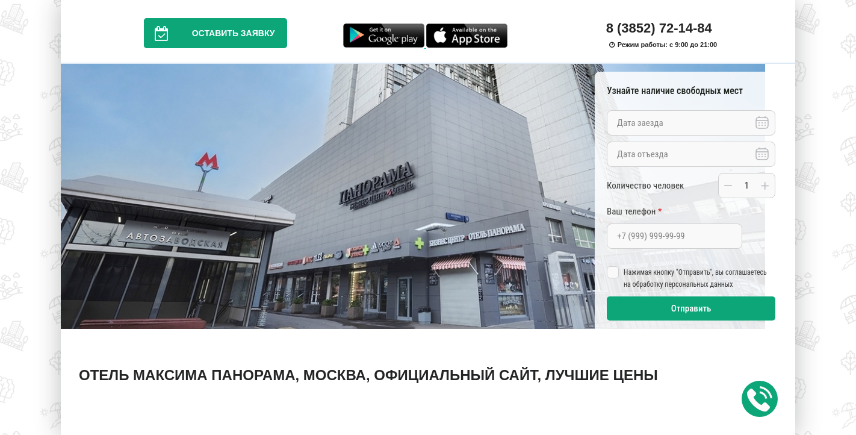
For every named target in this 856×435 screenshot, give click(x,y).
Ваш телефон (634, 211)
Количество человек (645, 185)
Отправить (691, 308)
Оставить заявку (209, 33)
